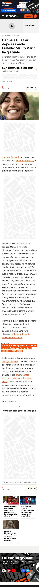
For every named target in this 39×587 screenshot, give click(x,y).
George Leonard (10, 361)
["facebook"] (23, 570)
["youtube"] (13, 570)
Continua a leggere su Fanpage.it (19, 411)
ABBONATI (28, 16)
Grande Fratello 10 (24, 160)
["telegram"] (28, 570)
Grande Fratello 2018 (30, 482)
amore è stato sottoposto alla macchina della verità (16, 378)
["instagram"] (9, 570)
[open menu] (2, 16)
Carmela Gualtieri (10, 157)
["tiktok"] (4, 570)
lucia (10, 81)
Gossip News (18, 482)
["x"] (18, 570)
